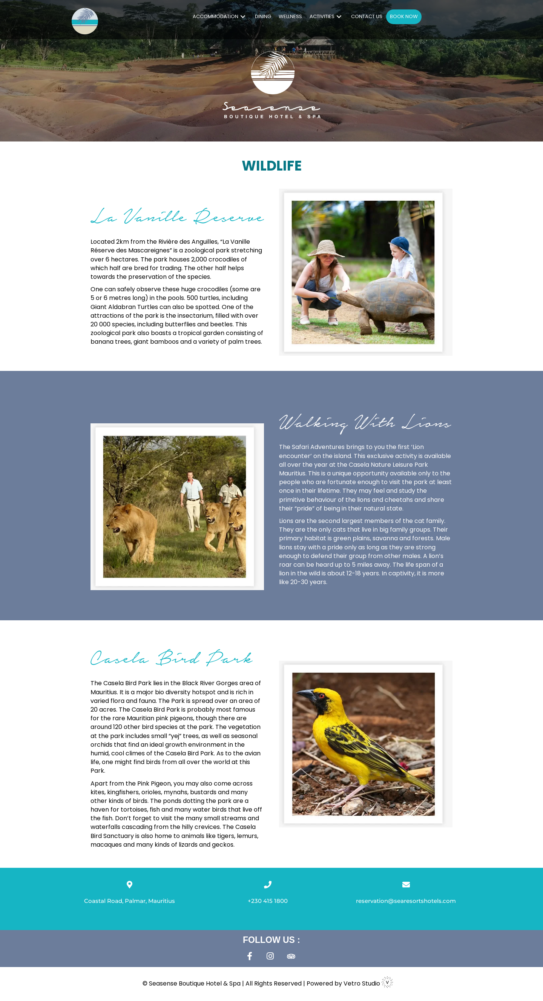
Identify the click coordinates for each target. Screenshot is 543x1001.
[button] (242, 16)
